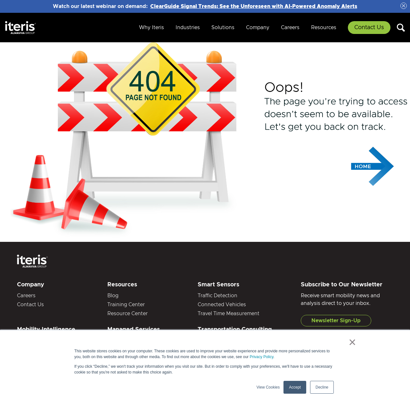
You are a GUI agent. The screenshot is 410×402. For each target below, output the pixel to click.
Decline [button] (322, 387)
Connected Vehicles (222, 304)
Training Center (126, 304)
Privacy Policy (261, 357)
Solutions (222, 27)
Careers (290, 27)
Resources (323, 27)
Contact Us (369, 27)
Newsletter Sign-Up (336, 320)
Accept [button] (295, 387)
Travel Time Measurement (228, 313)
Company (257, 27)
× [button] (352, 342)
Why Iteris (151, 27)
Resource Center (127, 313)
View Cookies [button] (268, 387)
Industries (188, 27)
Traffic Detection (217, 295)
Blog (113, 295)
